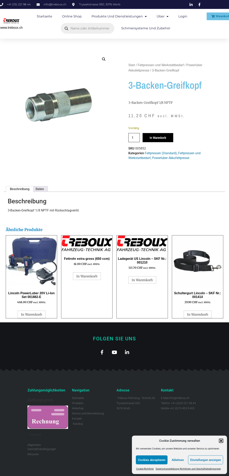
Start (131, 65)
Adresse (123, 391)
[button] (221, 441)
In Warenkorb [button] (31, 314)
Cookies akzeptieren (151, 460)
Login (182, 16)
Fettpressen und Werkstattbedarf (161, 65)
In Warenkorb (158, 137)
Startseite (44, 16)
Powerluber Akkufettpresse (170, 158)
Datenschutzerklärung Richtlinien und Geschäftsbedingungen (188, 468)
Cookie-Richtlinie (145, 468)
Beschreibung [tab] (19, 189)
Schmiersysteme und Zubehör (145, 28)
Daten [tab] (40, 189)
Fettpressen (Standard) (161, 153)
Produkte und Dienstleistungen (119, 16)
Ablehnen (178, 460)
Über (162, 16)
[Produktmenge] (134, 137)
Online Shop (72, 16)
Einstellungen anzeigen (205, 460)
